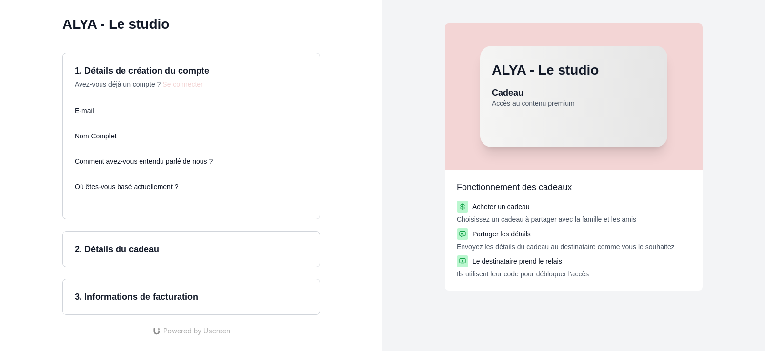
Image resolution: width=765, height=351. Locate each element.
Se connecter (182, 84)
